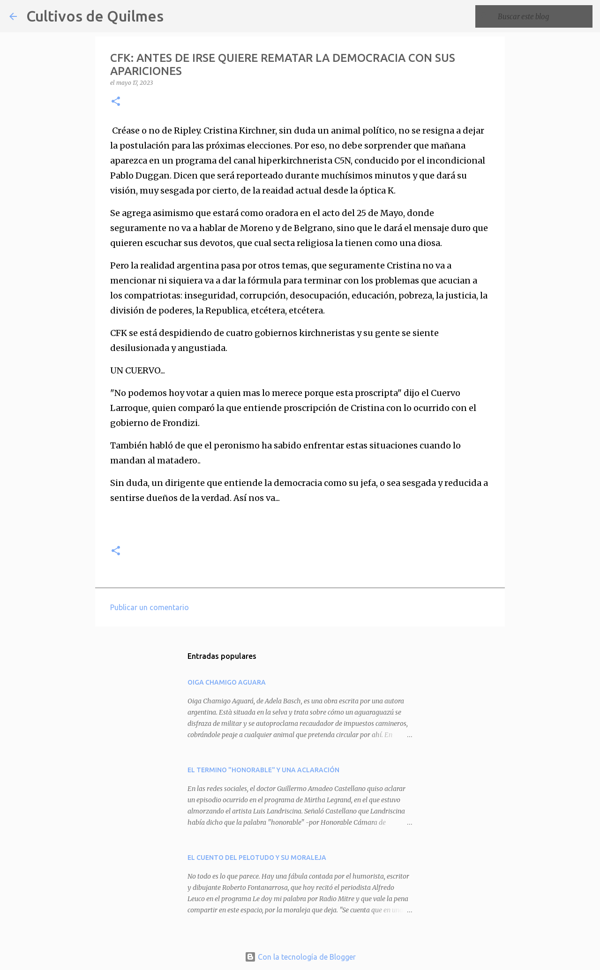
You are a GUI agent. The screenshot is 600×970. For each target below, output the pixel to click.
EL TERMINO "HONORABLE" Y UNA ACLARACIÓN (263, 770)
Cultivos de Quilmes (95, 15)
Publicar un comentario (149, 607)
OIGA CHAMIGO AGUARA (227, 682)
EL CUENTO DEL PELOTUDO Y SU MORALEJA (257, 857)
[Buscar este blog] (543, 16)
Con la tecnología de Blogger (300, 957)
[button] (115, 102)
